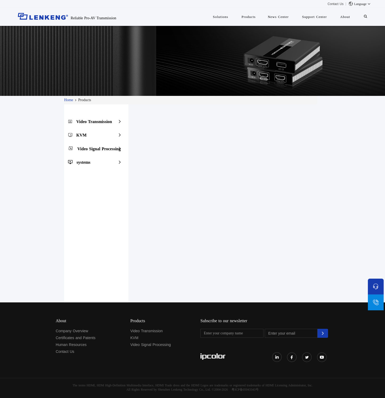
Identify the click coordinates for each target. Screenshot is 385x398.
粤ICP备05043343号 (245, 389)
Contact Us (335, 4)
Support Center (321, 17)
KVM (81, 135)
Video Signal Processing (99, 149)
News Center (287, 17)
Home (68, 100)
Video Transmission (94, 121)
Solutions (235, 17)
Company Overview (72, 331)
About (349, 17)
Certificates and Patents (75, 338)
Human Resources (71, 345)
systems (83, 162)
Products (260, 17)
